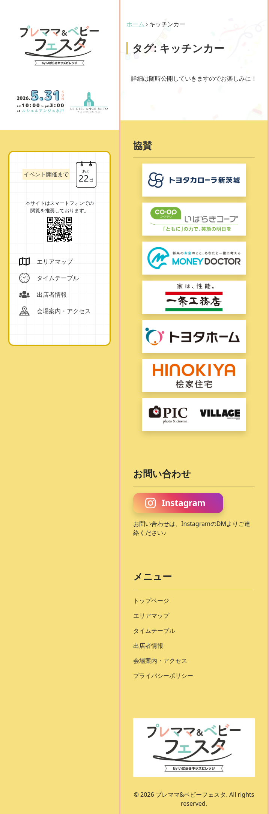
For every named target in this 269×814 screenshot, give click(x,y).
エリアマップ (151, 615)
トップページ (151, 600)
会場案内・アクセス (160, 660)
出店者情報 (148, 645)
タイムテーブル (154, 630)
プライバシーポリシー (163, 675)
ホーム (135, 24)
